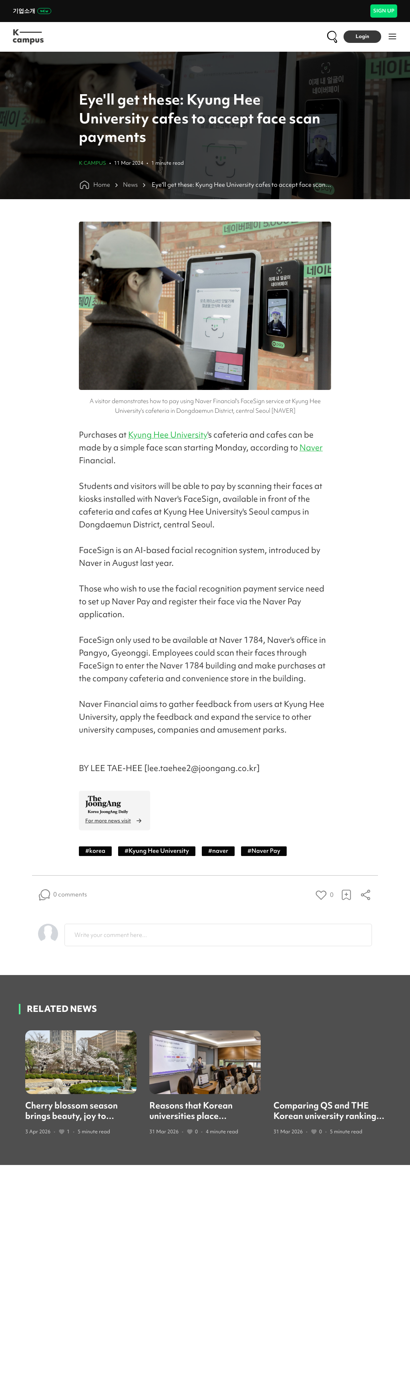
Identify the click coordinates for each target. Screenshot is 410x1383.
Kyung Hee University (167, 434)
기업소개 (32, 11)
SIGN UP (383, 10)
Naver (311, 447)
